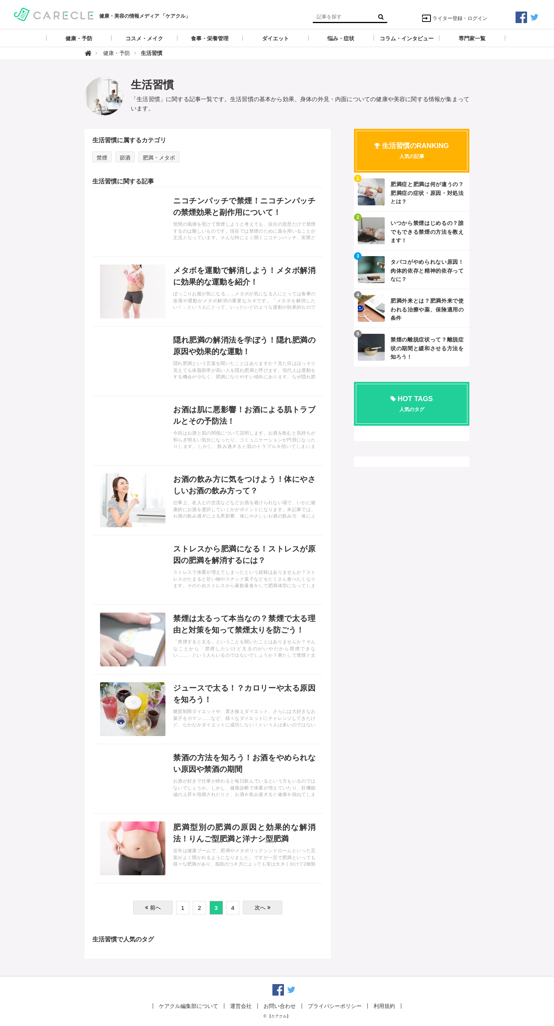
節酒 (125, 158)
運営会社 (241, 1006)
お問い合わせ (280, 1006)
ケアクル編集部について (188, 1006)
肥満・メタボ (159, 158)
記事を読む (207, 221)
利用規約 (384, 1006)
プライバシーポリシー (335, 1006)
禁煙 (102, 158)
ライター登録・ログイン (454, 18)
